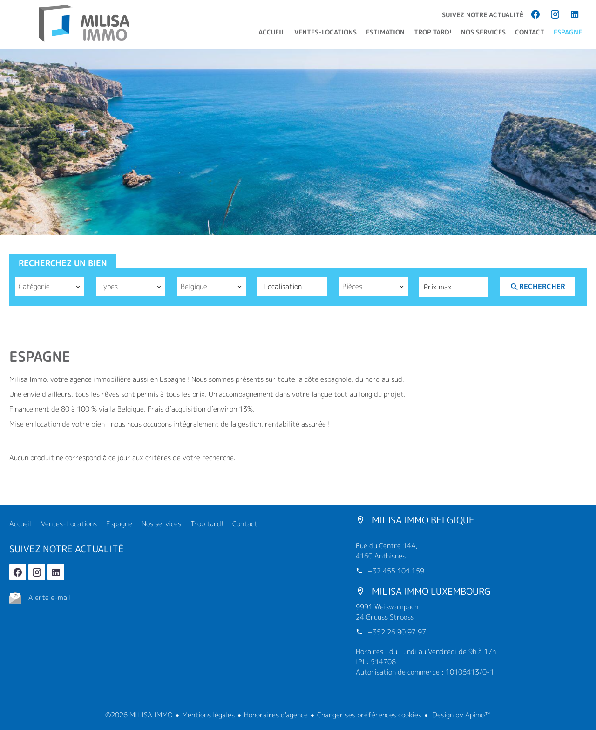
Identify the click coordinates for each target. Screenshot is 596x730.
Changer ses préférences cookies (369, 715)
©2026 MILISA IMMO (139, 715)
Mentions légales (208, 715)
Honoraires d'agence (276, 715)
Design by (461, 715)
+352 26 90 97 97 (396, 632)
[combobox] (49, 286)
